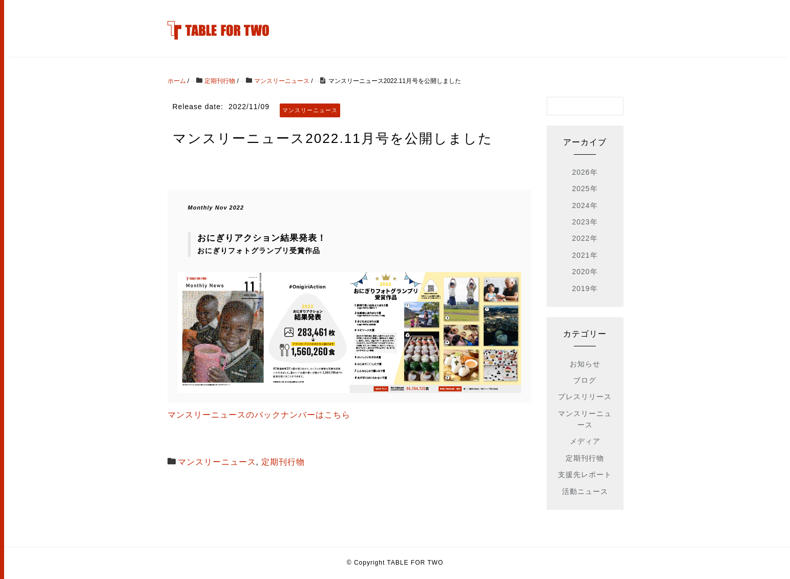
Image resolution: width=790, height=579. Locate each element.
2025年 (584, 188)
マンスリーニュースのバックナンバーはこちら (259, 414)
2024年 (584, 205)
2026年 (584, 172)
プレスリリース (585, 396)
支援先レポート (585, 474)
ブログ (584, 380)
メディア (585, 441)
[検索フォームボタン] (614, 106)
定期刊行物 (283, 462)
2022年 (584, 238)
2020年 (584, 271)
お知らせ (585, 364)
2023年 (584, 222)
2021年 (584, 255)
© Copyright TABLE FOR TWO (395, 562)
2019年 (584, 288)
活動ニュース (585, 491)
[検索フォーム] (574, 106)
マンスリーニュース (217, 462)
